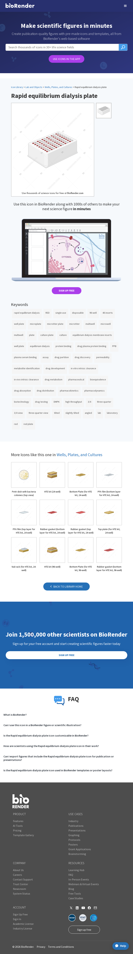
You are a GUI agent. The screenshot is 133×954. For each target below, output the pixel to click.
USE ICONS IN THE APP (66, 59)
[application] (119, 946)
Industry (73, 821)
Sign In (17, 919)
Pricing (17, 830)
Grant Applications (79, 849)
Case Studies (75, 898)
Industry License (22, 928)
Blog (71, 889)
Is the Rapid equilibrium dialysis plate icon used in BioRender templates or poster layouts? (57, 770)
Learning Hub (76, 870)
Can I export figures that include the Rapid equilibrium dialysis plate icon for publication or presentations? (58, 758)
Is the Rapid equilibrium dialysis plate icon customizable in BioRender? (45, 735)
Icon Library (17, 87)
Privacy (41, 946)
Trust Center (20, 884)
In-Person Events (78, 879)
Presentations (77, 830)
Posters (73, 844)
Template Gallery (23, 835)
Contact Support (23, 879)
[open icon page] (24, 479)
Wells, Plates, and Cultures (58, 87)
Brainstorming (77, 854)
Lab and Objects (33, 87)
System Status (21, 893)
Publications (75, 825)
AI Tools (18, 825)
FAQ (70, 874)
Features (18, 821)
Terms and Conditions (61, 946)
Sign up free (84, 929)
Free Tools (74, 893)
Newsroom (19, 889)
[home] (20, 6)
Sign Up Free (20, 914)
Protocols (74, 840)
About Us (18, 870)
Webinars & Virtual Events (83, 884)
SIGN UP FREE (66, 290)
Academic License (23, 923)
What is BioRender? (15, 714)
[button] (125, 6)
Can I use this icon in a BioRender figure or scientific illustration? (42, 725)
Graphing (73, 835)
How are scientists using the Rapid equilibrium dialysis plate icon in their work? (51, 746)
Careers (17, 874)
